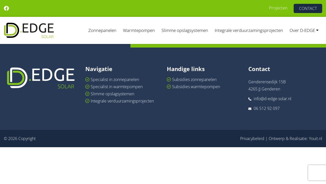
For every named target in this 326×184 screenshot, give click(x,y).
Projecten (278, 8)
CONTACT (308, 8)
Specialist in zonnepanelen (115, 79)
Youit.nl (315, 138)
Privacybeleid (252, 138)
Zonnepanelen (102, 30)
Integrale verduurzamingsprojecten (249, 30)
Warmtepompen (139, 30)
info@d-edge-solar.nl (272, 98)
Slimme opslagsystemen (184, 30)
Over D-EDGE (302, 30)
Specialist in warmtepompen (117, 86)
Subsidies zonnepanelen (194, 79)
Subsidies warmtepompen (196, 86)
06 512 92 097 (267, 108)
